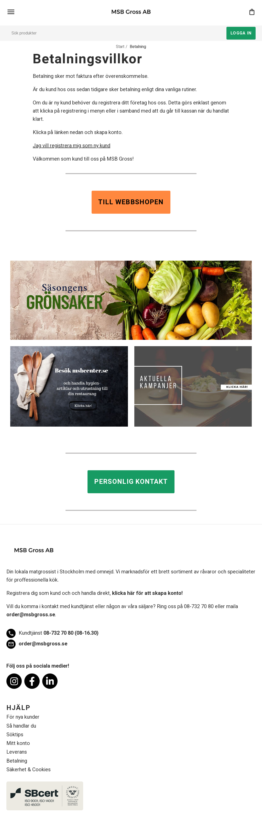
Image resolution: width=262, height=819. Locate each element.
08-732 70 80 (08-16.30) (52, 633)
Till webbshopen (131, 202)
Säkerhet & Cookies (28, 769)
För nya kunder (22, 717)
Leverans (16, 752)
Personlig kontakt (131, 482)
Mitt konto (18, 743)
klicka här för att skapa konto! (147, 593)
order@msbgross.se (30, 614)
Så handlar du (21, 726)
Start (120, 47)
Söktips (14, 734)
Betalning (16, 761)
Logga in (241, 33)
